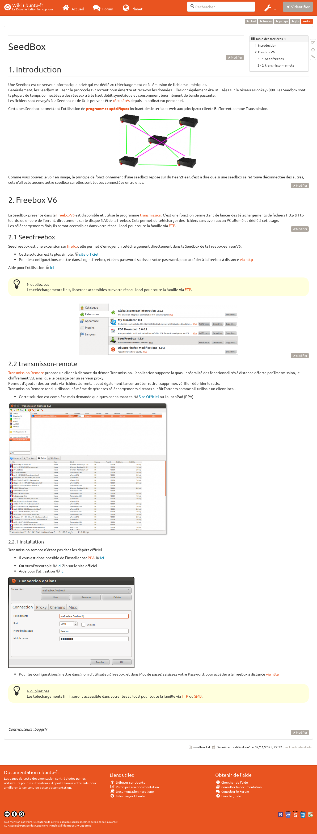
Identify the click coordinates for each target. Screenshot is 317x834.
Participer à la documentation (134, 787)
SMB (198, 696)
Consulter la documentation (238, 787)
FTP (172, 225)
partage (281, 21)
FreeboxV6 (65, 214)
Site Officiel (149, 396)
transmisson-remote (279, 65)
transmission (150, 214)
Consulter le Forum (232, 791)
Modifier (236, 57)
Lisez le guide (228, 796)
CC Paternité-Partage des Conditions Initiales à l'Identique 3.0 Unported (47, 825)
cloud (251, 21)
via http (246, 259)
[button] (269, 7)
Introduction (267, 45)
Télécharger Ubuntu (127, 796)
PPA (91, 557)
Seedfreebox (274, 58)
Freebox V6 (266, 52)
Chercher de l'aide (231, 782)
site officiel (88, 254)
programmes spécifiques (107, 108)
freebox (265, 21)
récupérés (121, 100)
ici (52, 267)
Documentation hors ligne (132, 791)
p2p (295, 21)
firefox (72, 246)
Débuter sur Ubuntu (127, 782)
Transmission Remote (26, 372)
